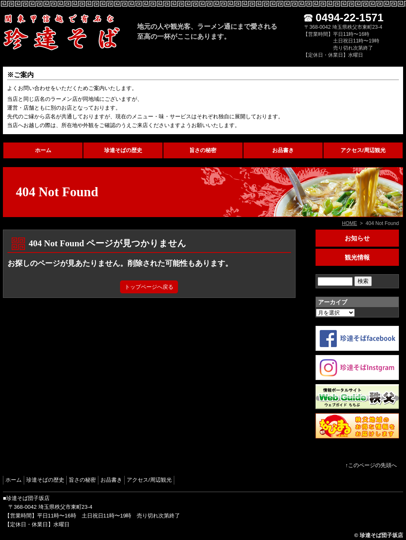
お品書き (283, 150)
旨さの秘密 (202, 150)
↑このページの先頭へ (371, 465)
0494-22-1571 (349, 17)
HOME (349, 223)
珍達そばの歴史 (123, 150)
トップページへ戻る (149, 287)
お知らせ (357, 238)
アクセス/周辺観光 (363, 150)
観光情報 (357, 257)
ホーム (43, 150)
